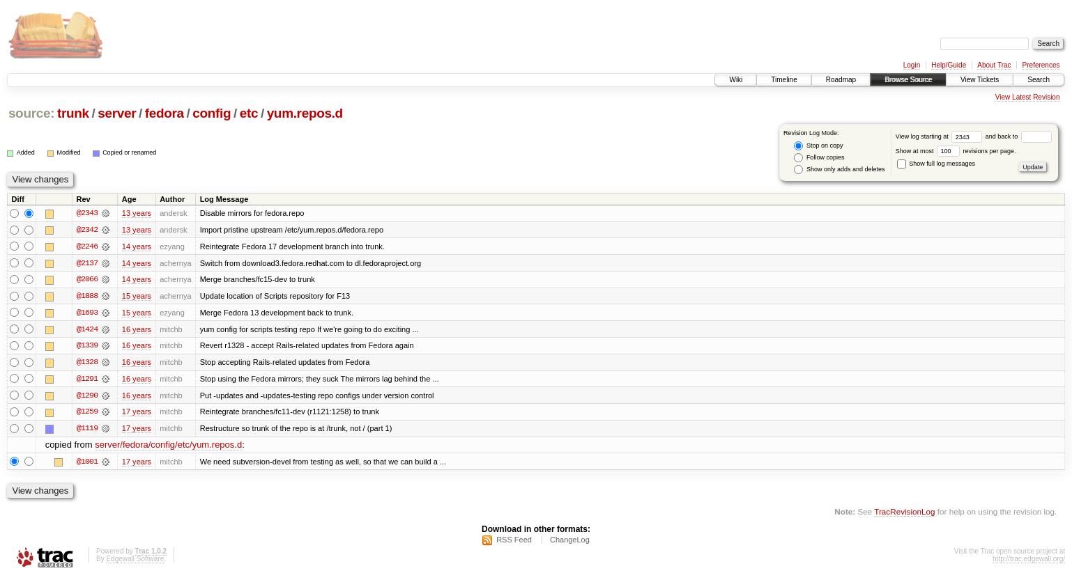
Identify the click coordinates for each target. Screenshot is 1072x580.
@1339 (87, 346)
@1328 (87, 363)
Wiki (735, 80)
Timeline (784, 80)
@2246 (87, 246)
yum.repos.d (305, 113)
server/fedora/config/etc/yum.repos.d (168, 447)
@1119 (87, 430)
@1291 (87, 380)
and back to (1019, 136)
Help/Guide (948, 65)
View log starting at (941, 136)
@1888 (87, 296)
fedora (164, 113)
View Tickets (979, 80)
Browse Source (908, 80)
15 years (136, 296)
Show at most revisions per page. (956, 151)
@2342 (87, 229)
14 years (136, 246)
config (211, 113)
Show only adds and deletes (839, 169)
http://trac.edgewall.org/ (1029, 561)
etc (249, 113)
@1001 (87, 463)
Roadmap (841, 80)
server (117, 113)
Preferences (1041, 65)
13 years (136, 213)
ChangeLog (570, 542)
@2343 (87, 213)
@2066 (87, 279)
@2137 (87, 263)
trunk (73, 113)
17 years (136, 413)
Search (1038, 80)
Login (911, 65)
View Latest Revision (1027, 97)
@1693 (87, 313)
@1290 (87, 396)
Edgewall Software (135, 561)
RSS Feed (514, 542)
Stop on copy (818, 145)
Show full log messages (936, 163)
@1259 (87, 413)
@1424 (87, 330)
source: (31, 113)
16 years (136, 330)
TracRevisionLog (904, 514)
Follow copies (819, 157)
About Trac (994, 65)
